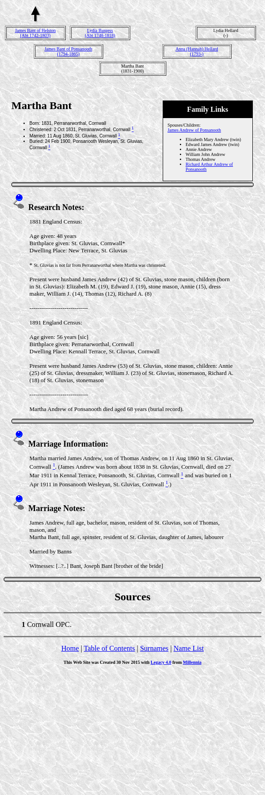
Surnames (154, 648)
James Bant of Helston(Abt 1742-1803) (35, 33)
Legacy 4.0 (161, 662)
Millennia (192, 662)
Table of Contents (109, 648)
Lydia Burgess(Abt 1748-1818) (100, 33)
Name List (189, 648)
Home (70, 648)
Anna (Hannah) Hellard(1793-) (196, 51)
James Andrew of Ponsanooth (194, 130)
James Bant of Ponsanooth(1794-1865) (68, 51)
